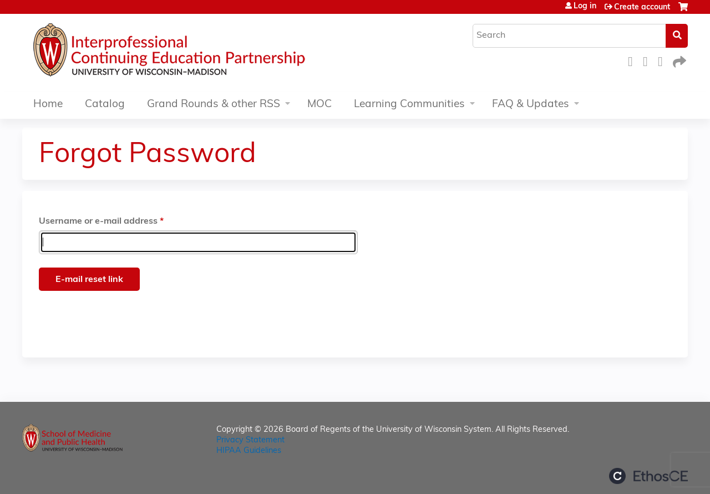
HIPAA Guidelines (248, 451)
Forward (678, 60)
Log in (585, 7)
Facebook (633, 60)
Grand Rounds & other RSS (213, 104)
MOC (319, 104)
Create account (642, 7)
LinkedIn (663, 60)
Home (48, 104)
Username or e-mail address (98, 221)
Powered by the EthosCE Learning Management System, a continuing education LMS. (648, 476)
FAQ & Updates (530, 104)
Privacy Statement (250, 440)
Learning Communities (409, 104)
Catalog (105, 104)
